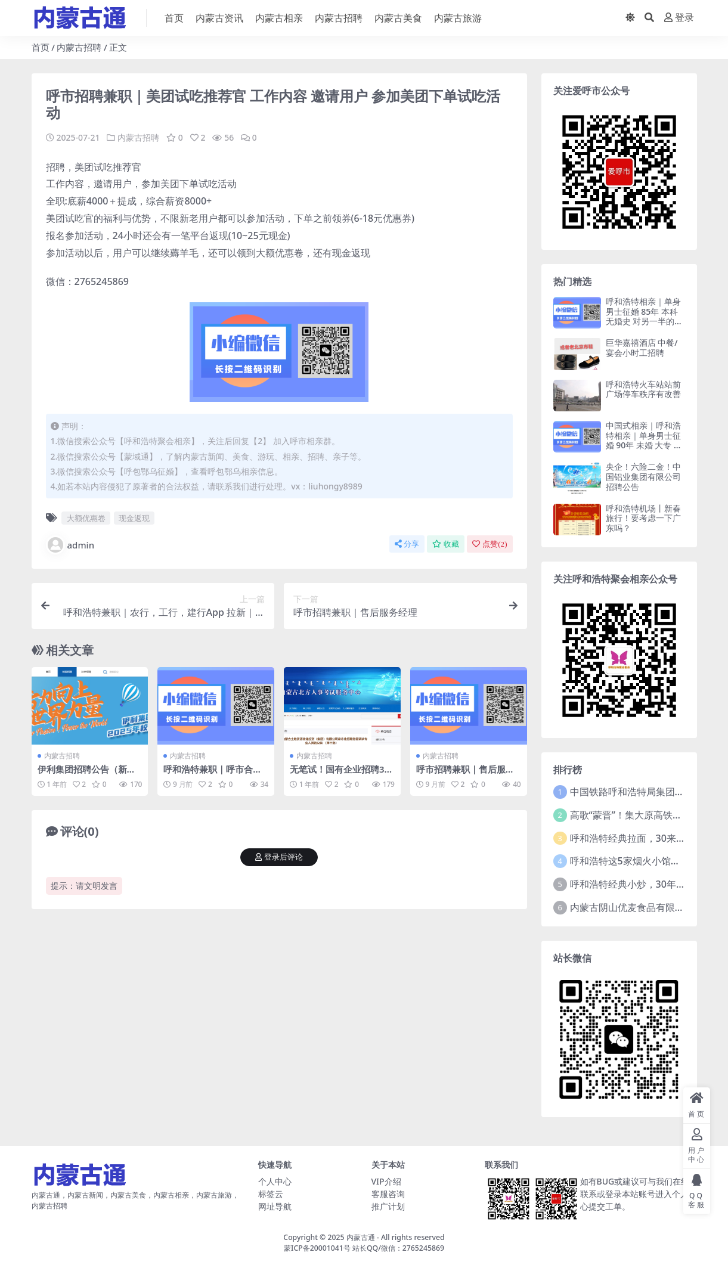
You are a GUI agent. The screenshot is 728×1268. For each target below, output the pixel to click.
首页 (40, 47)
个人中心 (275, 1181)
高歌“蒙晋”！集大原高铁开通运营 (640, 814)
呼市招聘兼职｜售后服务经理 (465, 774)
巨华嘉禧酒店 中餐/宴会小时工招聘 (642, 347)
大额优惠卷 (86, 517)
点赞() (489, 543)
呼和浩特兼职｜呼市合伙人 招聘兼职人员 (212, 774)
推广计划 (388, 1206)
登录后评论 (279, 856)
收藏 (445, 543)
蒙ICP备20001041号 (317, 1248)
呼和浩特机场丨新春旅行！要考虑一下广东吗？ (643, 518)
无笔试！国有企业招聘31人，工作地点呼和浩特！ (339, 774)
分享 (407, 543)
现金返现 (134, 517)
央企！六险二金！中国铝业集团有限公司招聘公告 (643, 476)
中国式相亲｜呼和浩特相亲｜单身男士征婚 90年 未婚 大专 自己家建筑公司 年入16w (645, 445)
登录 (679, 18)
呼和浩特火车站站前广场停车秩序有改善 (643, 389)
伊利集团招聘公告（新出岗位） (87, 774)
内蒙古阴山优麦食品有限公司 (632, 907)
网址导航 (275, 1206)
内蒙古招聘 (79, 47)
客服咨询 (388, 1193)
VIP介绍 (386, 1181)
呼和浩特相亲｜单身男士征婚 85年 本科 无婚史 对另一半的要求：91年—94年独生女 (644, 321)
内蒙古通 (360, 1237)
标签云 (270, 1193)
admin (70, 544)
